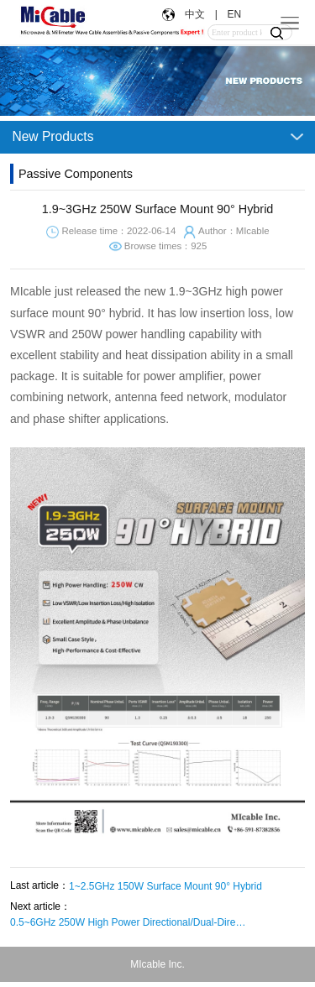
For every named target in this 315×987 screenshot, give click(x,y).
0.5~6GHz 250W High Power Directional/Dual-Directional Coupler (128, 922)
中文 (194, 14)
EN (233, 14)
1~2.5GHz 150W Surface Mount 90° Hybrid (165, 886)
